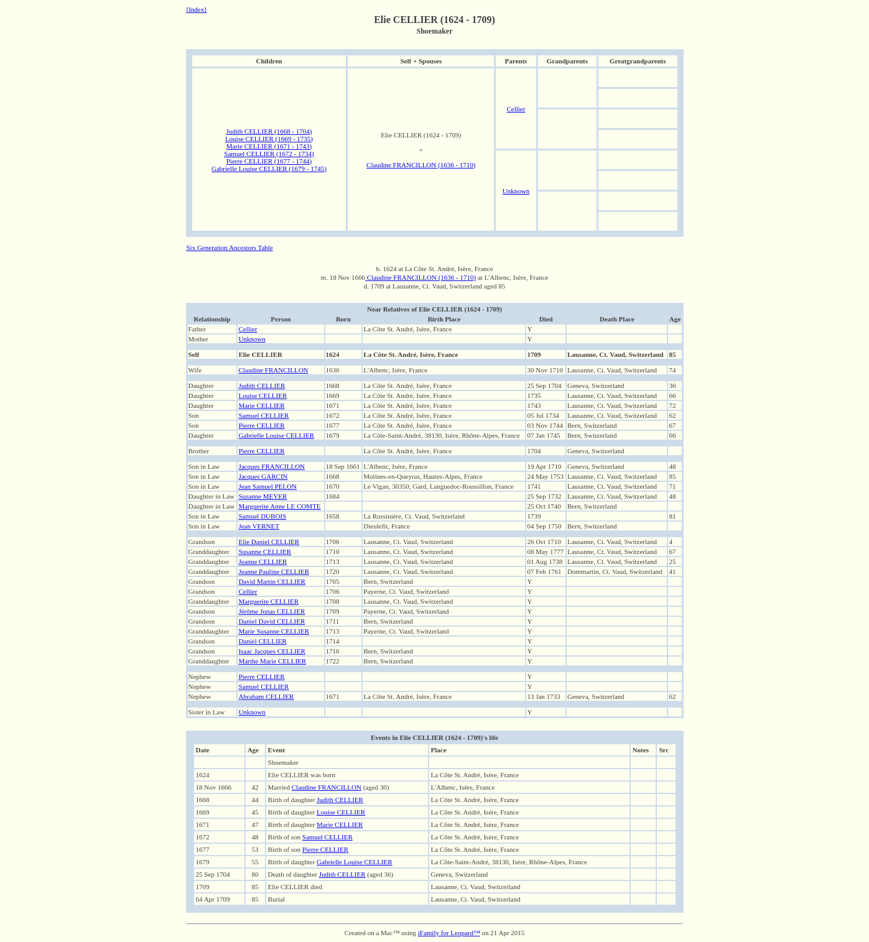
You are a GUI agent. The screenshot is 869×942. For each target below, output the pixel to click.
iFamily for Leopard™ (449, 932)
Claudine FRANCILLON (273, 370)
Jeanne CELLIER (262, 561)
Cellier (515, 109)
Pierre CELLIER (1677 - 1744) (269, 161)
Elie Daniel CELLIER (268, 541)
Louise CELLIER (262, 395)
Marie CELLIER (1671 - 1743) (269, 146)
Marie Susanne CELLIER (273, 631)
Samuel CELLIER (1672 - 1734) (269, 153)
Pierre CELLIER (261, 425)
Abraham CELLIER (266, 696)
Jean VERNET (258, 526)
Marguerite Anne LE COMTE (279, 506)
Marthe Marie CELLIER (272, 661)
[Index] (197, 9)
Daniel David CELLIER (271, 621)
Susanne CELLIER (264, 551)
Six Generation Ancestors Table (230, 247)
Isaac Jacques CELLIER (271, 651)
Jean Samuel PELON (267, 486)
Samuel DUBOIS (262, 516)
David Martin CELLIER (271, 581)
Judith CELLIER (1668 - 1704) (269, 131)
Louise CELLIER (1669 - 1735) (269, 138)
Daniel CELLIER (262, 641)
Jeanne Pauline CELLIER (273, 571)
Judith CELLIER (261, 385)
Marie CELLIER (261, 405)
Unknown (516, 191)
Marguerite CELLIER (268, 601)
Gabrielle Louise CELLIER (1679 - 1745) (269, 168)
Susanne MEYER (262, 496)
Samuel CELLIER (263, 415)
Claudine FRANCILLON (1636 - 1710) (420, 165)
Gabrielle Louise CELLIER (276, 435)
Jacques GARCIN (262, 476)
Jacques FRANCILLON (271, 466)
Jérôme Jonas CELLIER (271, 611)
